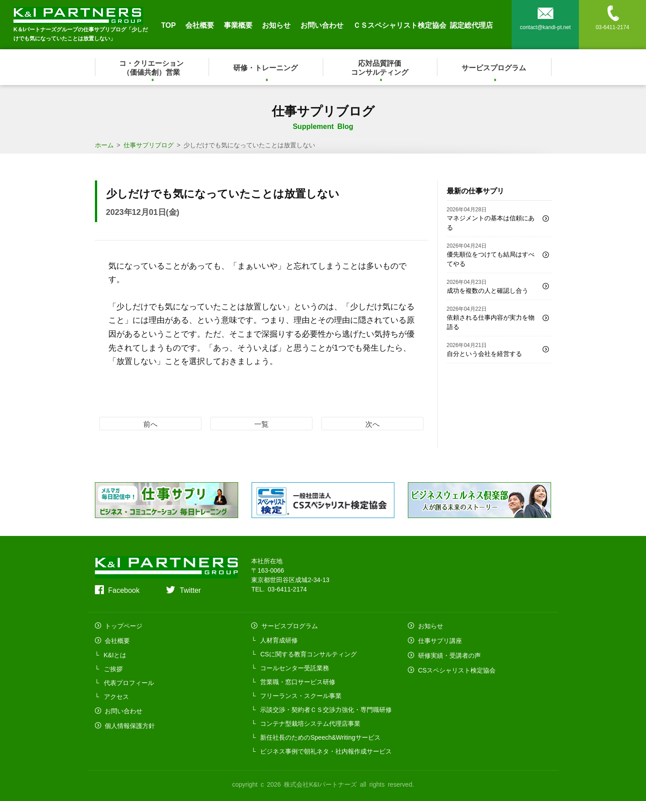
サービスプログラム (494, 67)
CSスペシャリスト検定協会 (455, 667)
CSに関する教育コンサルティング (308, 653)
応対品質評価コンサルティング (380, 67)
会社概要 (199, 24)
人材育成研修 (279, 639)
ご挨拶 (113, 667)
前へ (150, 423)
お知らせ (276, 24)
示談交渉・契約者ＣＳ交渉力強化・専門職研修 (326, 708)
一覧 (261, 423)
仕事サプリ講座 (439, 639)
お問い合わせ (321, 24)
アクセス (116, 694)
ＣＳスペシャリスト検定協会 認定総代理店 (423, 24)
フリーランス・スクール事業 (301, 694)
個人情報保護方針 (129, 722)
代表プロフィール (129, 680)
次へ (372, 423)
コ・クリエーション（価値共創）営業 (152, 67)
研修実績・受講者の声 (448, 653)
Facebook (124, 589)
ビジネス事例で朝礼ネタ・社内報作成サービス (326, 750)
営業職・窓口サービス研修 (297, 680)
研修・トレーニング (266, 67)
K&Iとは (115, 653)
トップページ (122, 625)
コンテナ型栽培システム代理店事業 (310, 722)
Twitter (190, 589)
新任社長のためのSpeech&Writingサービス (320, 736)
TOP (168, 24)
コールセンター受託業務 (294, 667)
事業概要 (238, 24)
